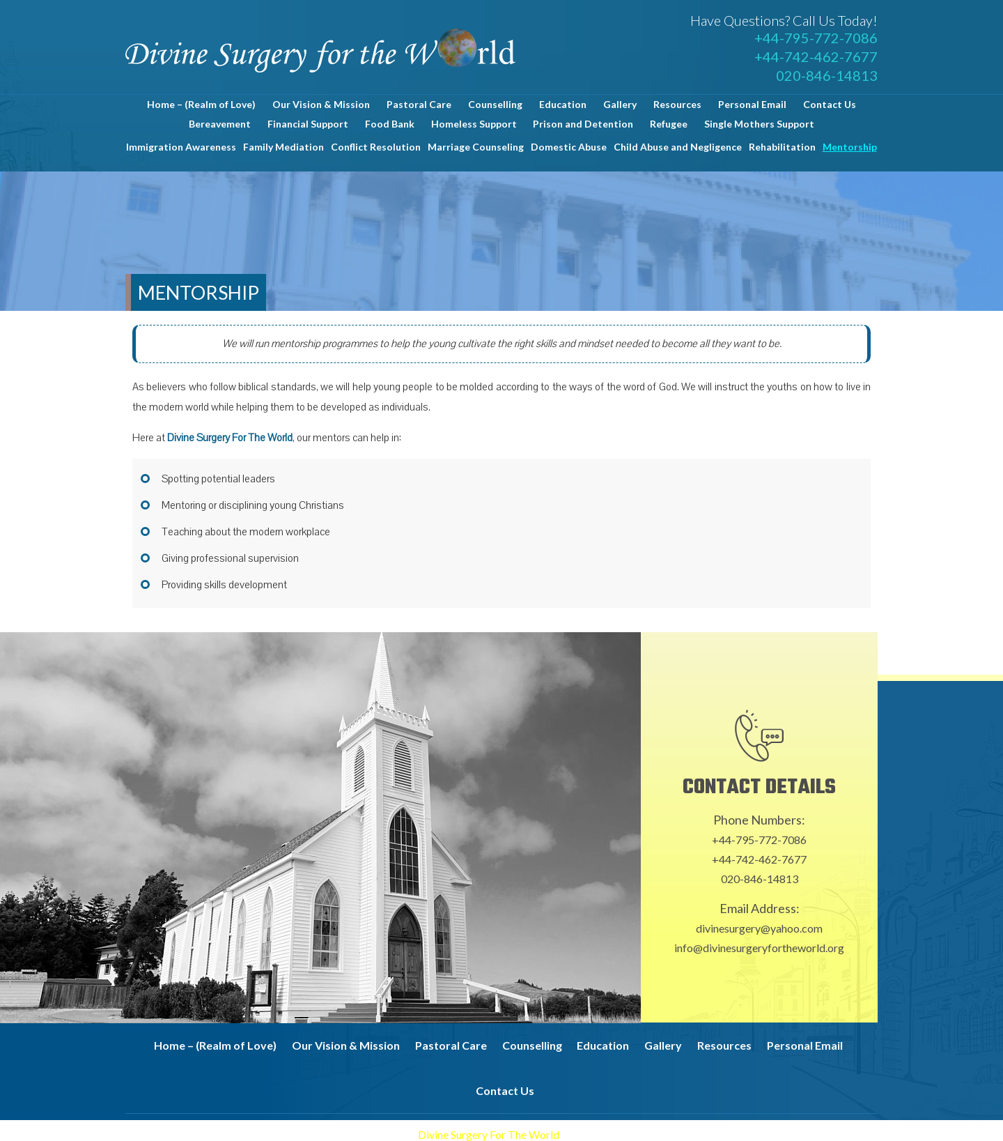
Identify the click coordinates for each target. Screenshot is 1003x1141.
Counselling (495, 104)
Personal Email (752, 104)
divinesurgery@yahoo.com (759, 928)
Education (562, 104)
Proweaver (661, 1134)
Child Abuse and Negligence (678, 147)
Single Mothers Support (759, 124)
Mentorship (850, 147)
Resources (677, 104)
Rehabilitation (782, 147)
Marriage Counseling (476, 147)
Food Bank (389, 124)
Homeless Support (474, 124)
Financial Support (307, 124)
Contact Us (829, 104)
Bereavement (220, 124)
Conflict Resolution (376, 147)
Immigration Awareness (181, 147)
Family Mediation (283, 147)
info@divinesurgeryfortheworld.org (759, 947)
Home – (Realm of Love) (201, 104)
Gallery (620, 104)
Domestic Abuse (569, 147)
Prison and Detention (583, 124)
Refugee (668, 124)
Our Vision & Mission (321, 104)
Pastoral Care (419, 104)
